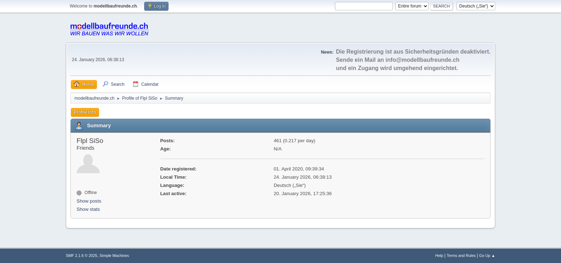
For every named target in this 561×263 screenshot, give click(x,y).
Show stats (88, 209)
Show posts (89, 201)
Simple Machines (114, 255)
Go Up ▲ (487, 255)
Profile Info (85, 112)
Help (439, 255)
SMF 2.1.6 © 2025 (81, 255)
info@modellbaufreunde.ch (423, 60)
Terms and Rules (461, 255)
